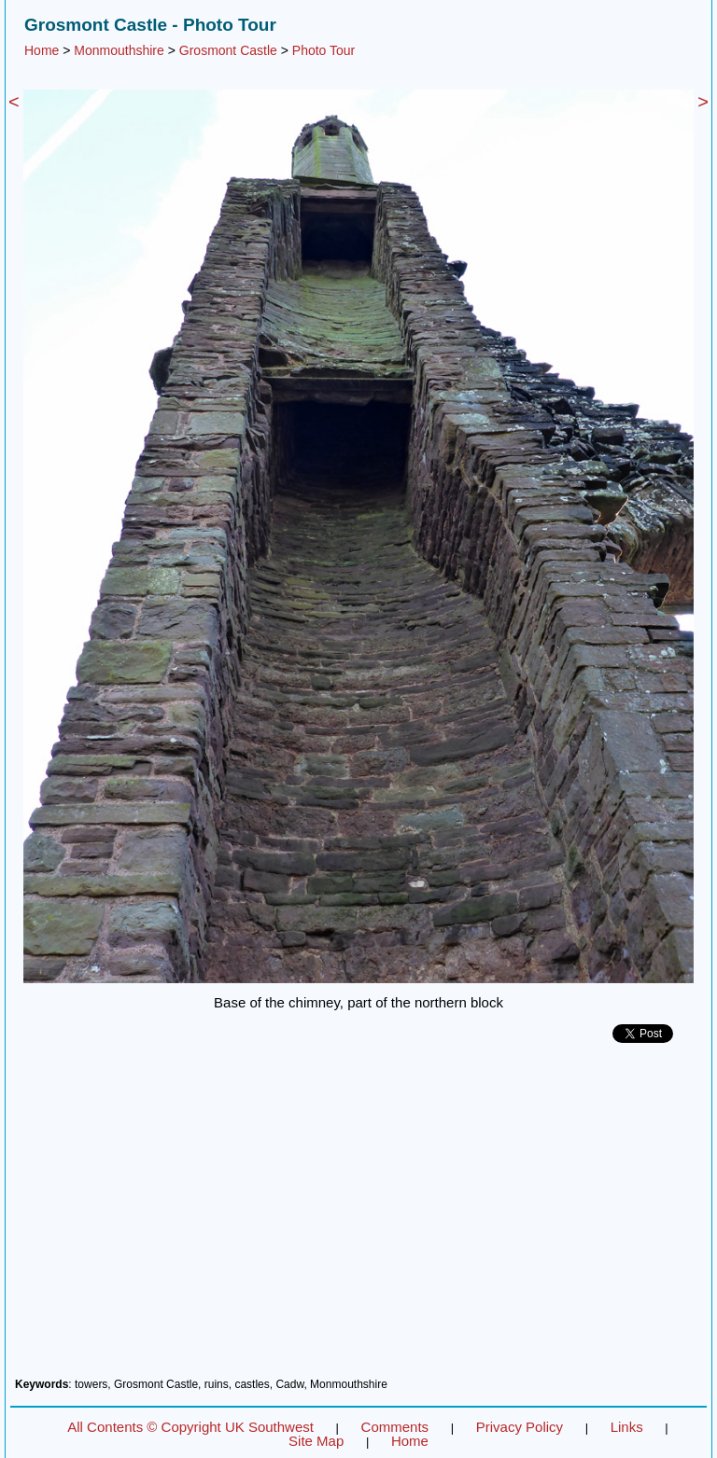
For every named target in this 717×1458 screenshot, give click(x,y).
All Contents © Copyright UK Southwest (190, 1427)
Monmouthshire (119, 50)
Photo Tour (323, 50)
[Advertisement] (358, 1217)
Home (41, 50)
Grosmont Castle (228, 50)
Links (627, 1427)
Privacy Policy (519, 1427)
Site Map (316, 1441)
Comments (395, 1427)
